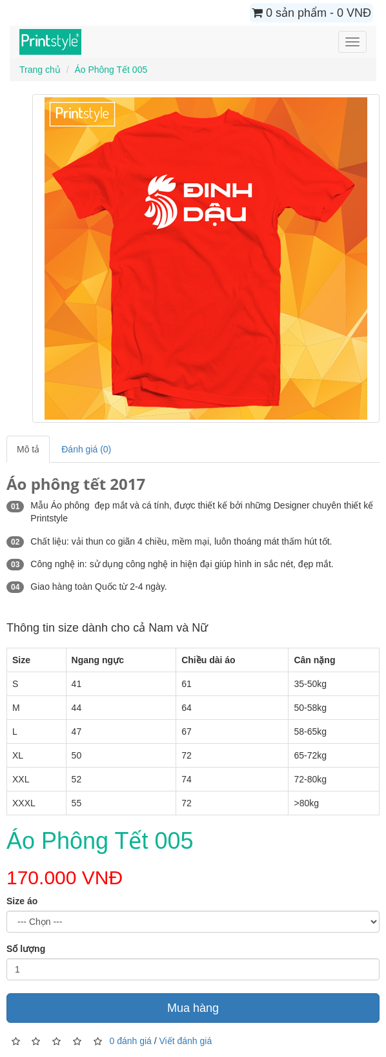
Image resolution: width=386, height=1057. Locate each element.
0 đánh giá (130, 1040)
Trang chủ (40, 69)
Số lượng (25, 949)
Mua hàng (193, 1008)
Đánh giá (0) (86, 449)
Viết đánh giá (185, 1040)
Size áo (21, 901)
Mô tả (28, 449)
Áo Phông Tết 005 (110, 69)
